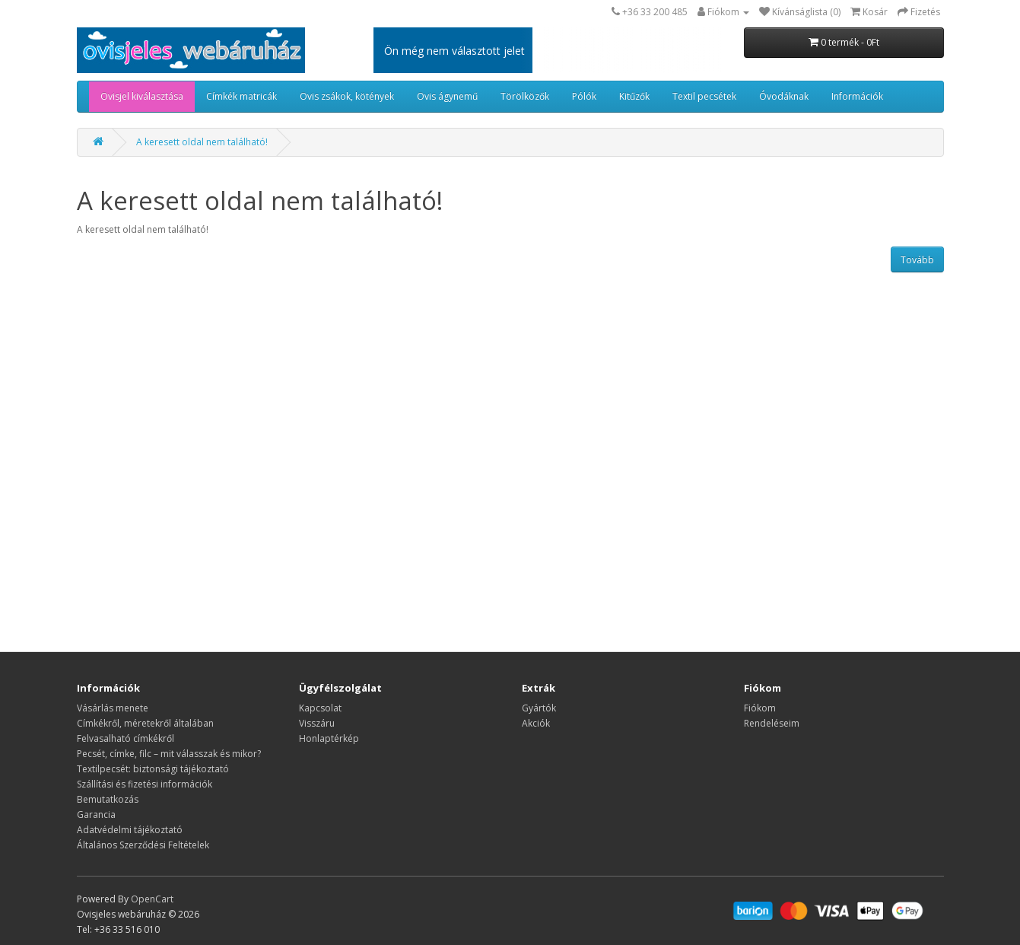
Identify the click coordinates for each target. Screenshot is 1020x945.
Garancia (96, 814)
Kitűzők (634, 96)
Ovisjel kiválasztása (141, 96)
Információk (857, 96)
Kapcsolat (320, 708)
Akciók (536, 723)
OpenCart (152, 898)
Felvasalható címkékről (125, 738)
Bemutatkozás (107, 799)
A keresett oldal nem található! (202, 141)
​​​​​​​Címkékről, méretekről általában (145, 723)
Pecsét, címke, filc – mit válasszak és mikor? (169, 753)
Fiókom (760, 708)
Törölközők (524, 96)
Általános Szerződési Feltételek (143, 844)
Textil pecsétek (704, 96)
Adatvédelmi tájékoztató (130, 829)
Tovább (917, 259)
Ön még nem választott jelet (454, 50)
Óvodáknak (784, 96)
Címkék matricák (241, 96)
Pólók (584, 96)
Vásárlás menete (112, 708)
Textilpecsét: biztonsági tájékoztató (153, 768)
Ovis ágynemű (447, 96)
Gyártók (539, 708)
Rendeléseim (771, 723)
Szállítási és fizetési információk (144, 784)
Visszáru (317, 723)
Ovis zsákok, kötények (347, 96)
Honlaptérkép (329, 738)
